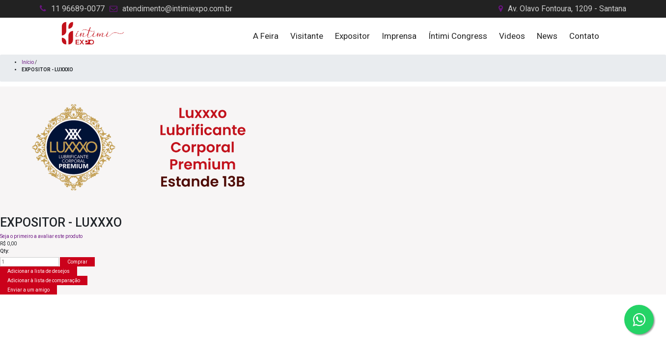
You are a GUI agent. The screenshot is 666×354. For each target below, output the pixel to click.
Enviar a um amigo (28, 290)
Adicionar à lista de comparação (43, 280)
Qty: (4, 251)
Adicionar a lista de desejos (38, 271)
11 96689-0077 (78, 8)
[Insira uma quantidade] (29, 261)
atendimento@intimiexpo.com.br (177, 8)
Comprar (77, 262)
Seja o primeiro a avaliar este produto (41, 236)
